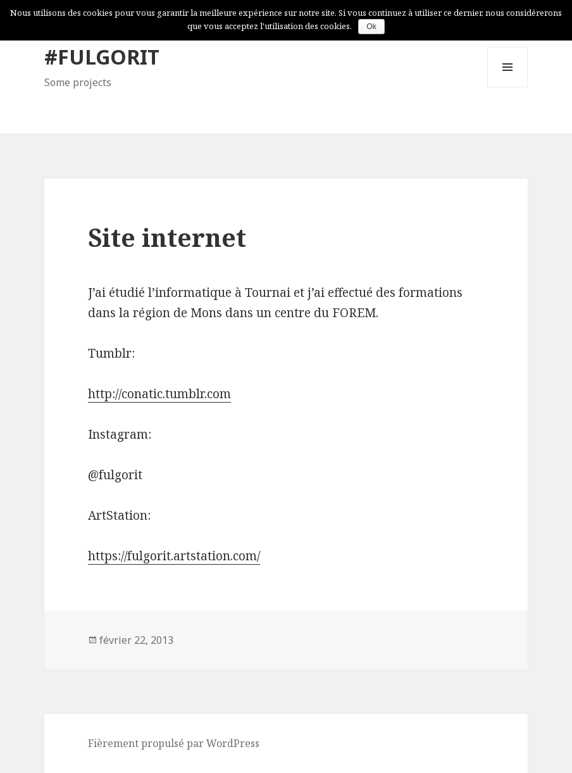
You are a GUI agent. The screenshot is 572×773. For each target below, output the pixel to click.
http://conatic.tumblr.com (159, 394)
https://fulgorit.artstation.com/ (174, 556)
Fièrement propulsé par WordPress (173, 743)
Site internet (167, 237)
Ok (371, 26)
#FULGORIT (101, 56)
